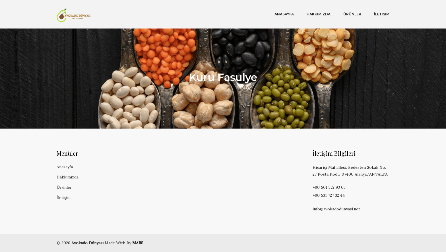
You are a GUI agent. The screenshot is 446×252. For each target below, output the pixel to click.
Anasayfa (284, 14)
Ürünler (352, 14)
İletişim (381, 14)
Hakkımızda (319, 14)
